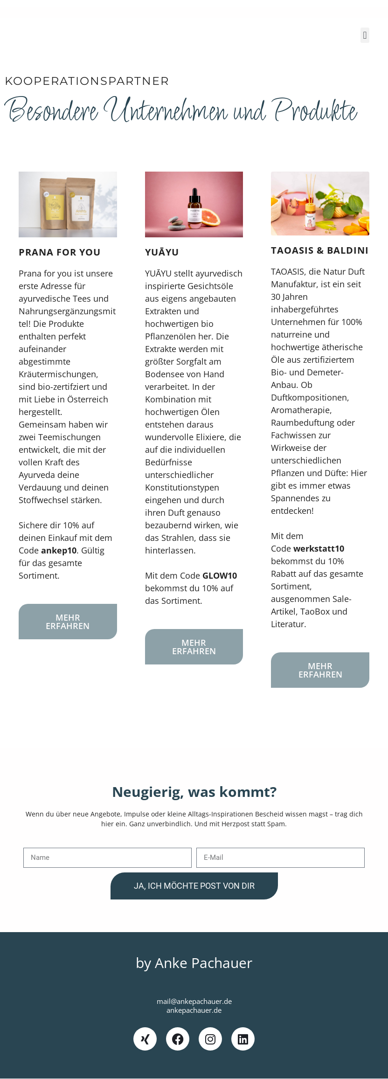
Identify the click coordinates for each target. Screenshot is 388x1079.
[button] (364, 35)
